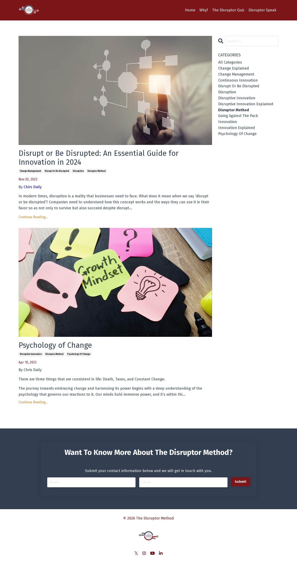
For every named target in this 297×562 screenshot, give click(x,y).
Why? (203, 10)
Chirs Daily (33, 187)
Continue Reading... (33, 217)
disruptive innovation (31, 354)
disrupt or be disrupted (57, 171)
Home (190, 10)
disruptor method (96, 171)
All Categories (230, 62)
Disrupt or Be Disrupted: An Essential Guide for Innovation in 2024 (99, 158)
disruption (78, 171)
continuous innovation (238, 80)
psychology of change (78, 354)
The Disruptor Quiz (228, 10)
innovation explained (236, 127)
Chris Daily (33, 370)
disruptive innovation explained (245, 104)
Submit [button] (240, 482)
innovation (227, 121)
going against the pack (238, 116)
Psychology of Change (55, 345)
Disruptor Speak (262, 10)
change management (30, 171)
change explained (233, 68)
